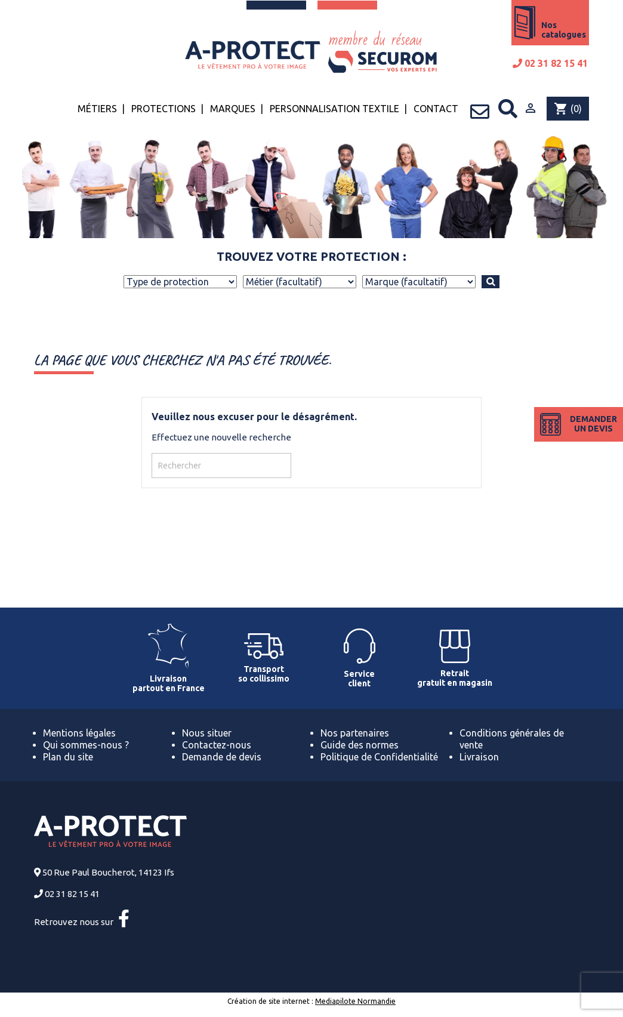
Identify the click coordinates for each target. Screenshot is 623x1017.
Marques (232, 108)
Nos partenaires (354, 733)
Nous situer (207, 733)
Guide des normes (359, 744)
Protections (163, 108)
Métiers (97, 108)
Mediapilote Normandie (355, 1001)
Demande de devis (221, 756)
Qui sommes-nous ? (86, 744)
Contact (436, 108)
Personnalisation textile (334, 108)
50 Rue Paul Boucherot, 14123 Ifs (108, 872)
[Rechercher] (221, 465)
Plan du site (68, 756)
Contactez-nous (216, 744)
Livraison (479, 756)
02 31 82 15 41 (550, 63)
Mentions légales (79, 733)
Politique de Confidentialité (379, 756)
